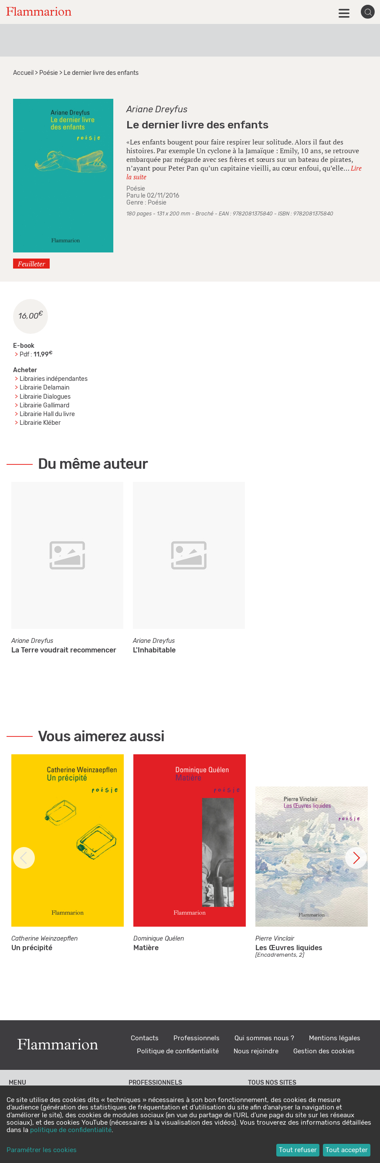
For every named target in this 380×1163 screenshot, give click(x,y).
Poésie (48, 73)
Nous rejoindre (256, 1051)
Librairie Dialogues (45, 397)
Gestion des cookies (324, 1051)
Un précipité (31, 948)
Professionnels (196, 1038)
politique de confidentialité (71, 1130)
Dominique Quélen (158, 939)
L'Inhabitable (154, 650)
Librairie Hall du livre (47, 414)
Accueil (23, 73)
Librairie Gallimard (44, 406)
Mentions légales (334, 1038)
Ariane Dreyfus (156, 109)
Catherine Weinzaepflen (44, 939)
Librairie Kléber (40, 423)
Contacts (145, 1038)
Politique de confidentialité (178, 1051)
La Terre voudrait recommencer (63, 650)
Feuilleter (31, 264)
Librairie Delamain (44, 388)
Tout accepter (347, 1150)
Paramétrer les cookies (42, 1150)
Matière (146, 948)
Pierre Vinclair (274, 939)
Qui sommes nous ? (264, 1038)
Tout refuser (298, 1150)
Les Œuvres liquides (288, 948)
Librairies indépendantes (54, 379)
